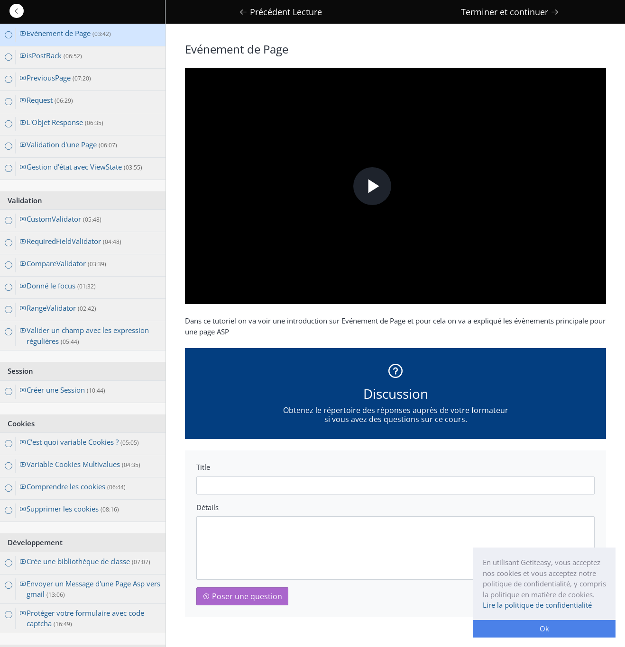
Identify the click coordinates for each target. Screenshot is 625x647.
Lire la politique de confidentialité (537, 605)
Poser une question (242, 596)
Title (203, 467)
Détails (207, 507)
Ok (544, 628)
